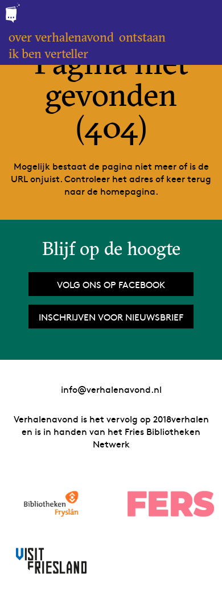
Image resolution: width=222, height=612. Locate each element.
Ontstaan (142, 37)
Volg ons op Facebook (111, 284)
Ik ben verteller (48, 53)
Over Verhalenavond (61, 37)
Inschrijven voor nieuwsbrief (111, 316)
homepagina (127, 190)
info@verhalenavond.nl (111, 389)
